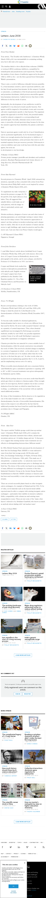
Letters (13, 519)
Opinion (3, 31)
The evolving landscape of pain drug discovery (11, 606)
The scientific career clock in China (10, 803)
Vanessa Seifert (10, 776)
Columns (5, 519)
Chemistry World (9, 39)
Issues (25, 842)
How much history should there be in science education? (9, 770)
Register (27, 694)
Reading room (20, 11)
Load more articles (23, 655)
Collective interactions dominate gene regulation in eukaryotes (33, 771)
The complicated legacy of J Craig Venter (11, 735)
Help (2, 853)
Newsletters (6, 11)
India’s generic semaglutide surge (32, 638)
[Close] (25, 863)
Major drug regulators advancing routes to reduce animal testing (33, 607)
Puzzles (28, 11)
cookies (33, 890)
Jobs (13, 11)
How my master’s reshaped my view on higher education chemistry (33, 805)
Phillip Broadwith (34, 581)
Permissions (14, 856)
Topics (19, 842)
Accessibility (5, 856)
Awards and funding (31, 872)
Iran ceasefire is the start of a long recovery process (11, 639)
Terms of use (32, 853)
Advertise (12, 842)
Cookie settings (13, 891)
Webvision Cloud (27, 895)
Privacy (16, 853)
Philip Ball (8, 740)
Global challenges (31, 874)
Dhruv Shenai (32, 744)
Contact (9, 853)
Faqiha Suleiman (33, 811)
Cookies (23, 853)
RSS (42, 842)
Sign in (17, 694)
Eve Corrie (8, 611)
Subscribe (4, 842)
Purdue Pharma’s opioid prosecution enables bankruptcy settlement (34, 575)
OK (13, 886)
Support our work (31, 877)
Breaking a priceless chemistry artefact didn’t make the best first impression (33, 737)
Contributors (34, 842)
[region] (13, 879)
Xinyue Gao (8, 808)
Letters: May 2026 (9, 573)
